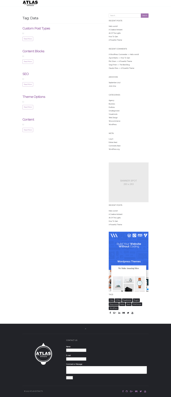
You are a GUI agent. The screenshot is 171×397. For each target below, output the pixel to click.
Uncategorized (114, 111)
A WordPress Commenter (118, 54)
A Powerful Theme (115, 40)
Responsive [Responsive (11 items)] (114, 304)
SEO (25, 74)
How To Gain (113, 36)
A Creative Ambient (115, 30)
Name (68, 347)
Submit (69, 378)
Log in (111, 139)
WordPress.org (114, 149)
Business (112, 104)
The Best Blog (125, 65)
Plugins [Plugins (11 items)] (136, 300)
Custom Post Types (36, 28)
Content (28, 119)
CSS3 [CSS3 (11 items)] (111, 300)
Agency (111, 100)
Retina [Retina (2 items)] (122, 304)
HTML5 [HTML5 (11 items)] (118, 300)
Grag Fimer (113, 65)
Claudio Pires (113, 68)
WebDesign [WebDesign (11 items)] (137, 304)
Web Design (113, 118)
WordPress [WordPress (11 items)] (114, 308)
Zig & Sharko (113, 58)
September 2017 (114, 82)
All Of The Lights (115, 33)
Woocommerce (114, 121)
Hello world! (113, 26)
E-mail (69, 355)
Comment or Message (74, 364)
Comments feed (114, 146)
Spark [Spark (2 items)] (129, 304)
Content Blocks (33, 51)
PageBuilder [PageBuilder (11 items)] (127, 300)
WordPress (113, 124)
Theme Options (33, 97)
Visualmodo (113, 114)
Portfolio (112, 107)
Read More (28, 39)
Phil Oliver (112, 61)
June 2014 (112, 86)
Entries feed (113, 142)
